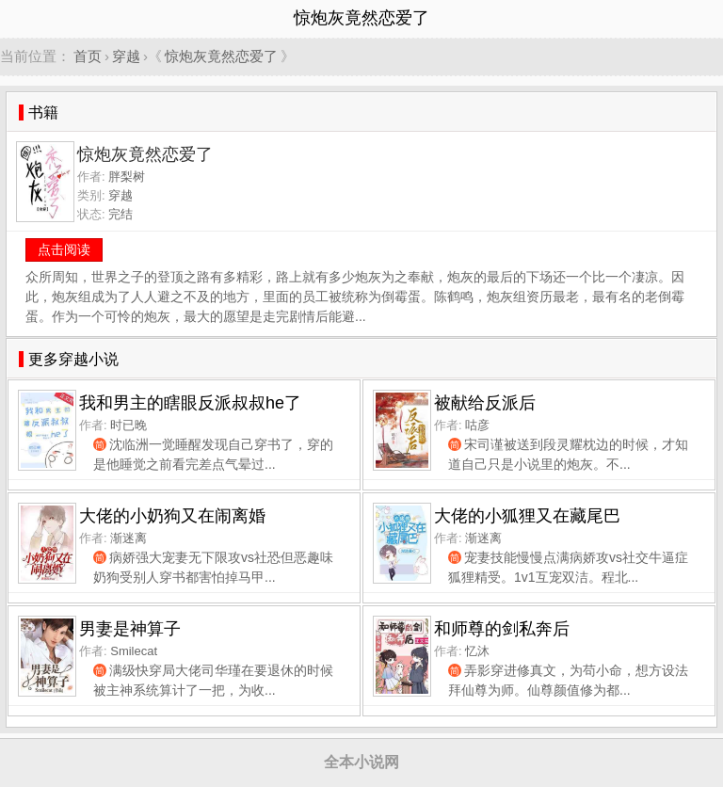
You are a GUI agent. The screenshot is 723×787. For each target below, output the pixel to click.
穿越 (126, 56)
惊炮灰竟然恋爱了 (221, 56)
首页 (87, 56)
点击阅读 (64, 249)
